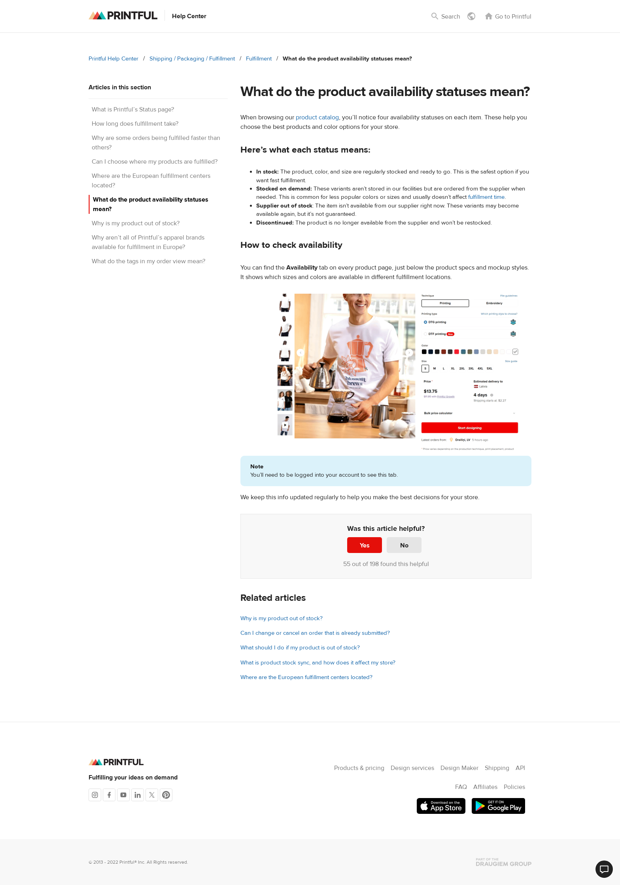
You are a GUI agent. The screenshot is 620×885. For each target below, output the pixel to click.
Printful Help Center (113, 58)
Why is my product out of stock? (136, 223)
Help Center (189, 16)
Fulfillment (259, 58)
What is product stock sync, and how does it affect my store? (317, 662)
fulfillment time (486, 197)
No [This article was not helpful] (404, 545)
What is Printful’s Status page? (133, 109)
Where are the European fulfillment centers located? (306, 677)
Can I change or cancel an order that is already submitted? (315, 633)
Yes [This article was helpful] (365, 545)
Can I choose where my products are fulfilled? (154, 162)
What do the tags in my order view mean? (148, 261)
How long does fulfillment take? (135, 124)
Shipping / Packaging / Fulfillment (192, 58)
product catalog (317, 117)
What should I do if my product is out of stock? (300, 647)
